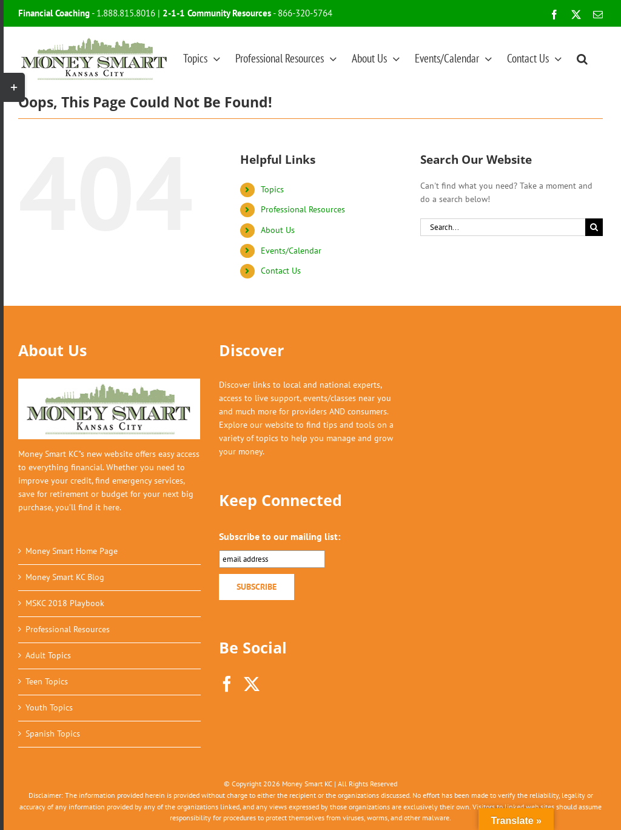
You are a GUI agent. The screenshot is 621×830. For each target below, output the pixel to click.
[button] (582, 58)
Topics (272, 189)
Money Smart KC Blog (64, 577)
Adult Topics (48, 655)
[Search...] (502, 227)
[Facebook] (227, 684)
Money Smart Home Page (71, 550)
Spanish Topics (52, 733)
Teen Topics (46, 681)
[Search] (594, 227)
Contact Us (281, 270)
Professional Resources (303, 209)
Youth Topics (49, 707)
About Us (278, 229)
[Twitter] (252, 684)
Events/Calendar (291, 250)
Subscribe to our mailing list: (279, 536)
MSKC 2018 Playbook (64, 603)
